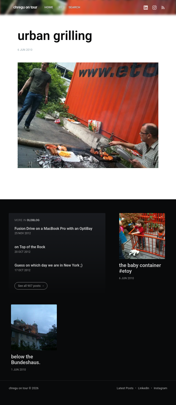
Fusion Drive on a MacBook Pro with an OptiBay (53, 228)
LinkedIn (143, 388)
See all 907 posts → (31, 285)
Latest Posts (125, 388)
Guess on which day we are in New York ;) (48, 265)
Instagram (160, 388)
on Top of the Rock (29, 247)
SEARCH (74, 7)
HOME (48, 7)
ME (61, 7)
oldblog (33, 220)
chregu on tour (25, 7)
